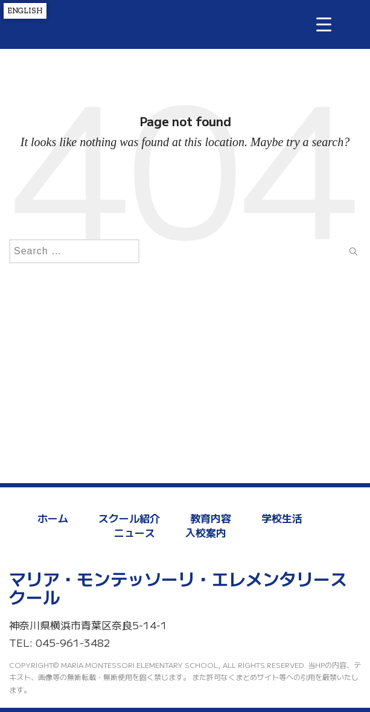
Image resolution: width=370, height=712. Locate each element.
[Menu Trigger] (323, 23)
